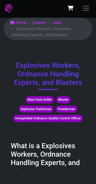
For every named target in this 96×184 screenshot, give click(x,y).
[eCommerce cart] (70, 8)
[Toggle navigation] (86, 8)
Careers (40, 22)
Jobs (56, 22)
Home (18, 22)
